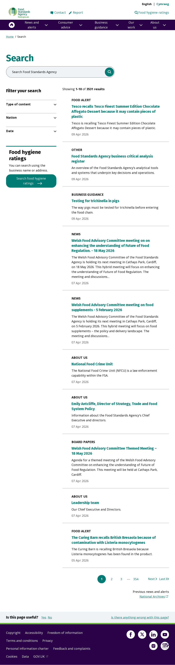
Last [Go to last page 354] (162, 579)
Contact (60, 12)
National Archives (152, 596)
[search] (109, 72)
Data (25, 656)
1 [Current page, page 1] (101, 579)
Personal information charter (27, 648)
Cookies (11, 656)
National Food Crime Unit (92, 364)
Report (78, 12)
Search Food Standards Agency (34, 72)
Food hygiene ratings (151, 12)
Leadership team (85, 503)
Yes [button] (43, 617)
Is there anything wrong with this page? (140, 617)
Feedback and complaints (71, 648)
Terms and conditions (22, 641)
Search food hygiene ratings (31, 180)
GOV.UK (42, 657)
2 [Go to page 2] (111, 579)
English (147, 4)
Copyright (13, 633)
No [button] (50, 617)
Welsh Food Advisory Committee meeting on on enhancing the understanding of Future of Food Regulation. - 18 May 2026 (111, 245)
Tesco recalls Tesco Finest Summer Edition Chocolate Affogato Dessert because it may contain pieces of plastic (116, 111)
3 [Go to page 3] (121, 579)
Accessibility (34, 633)
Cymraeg (162, 4)
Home (10, 37)
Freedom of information (65, 633)
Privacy (47, 641)
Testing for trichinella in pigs (95, 201)
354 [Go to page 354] (135, 579)
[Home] (12, 25)
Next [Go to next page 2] (151, 579)
